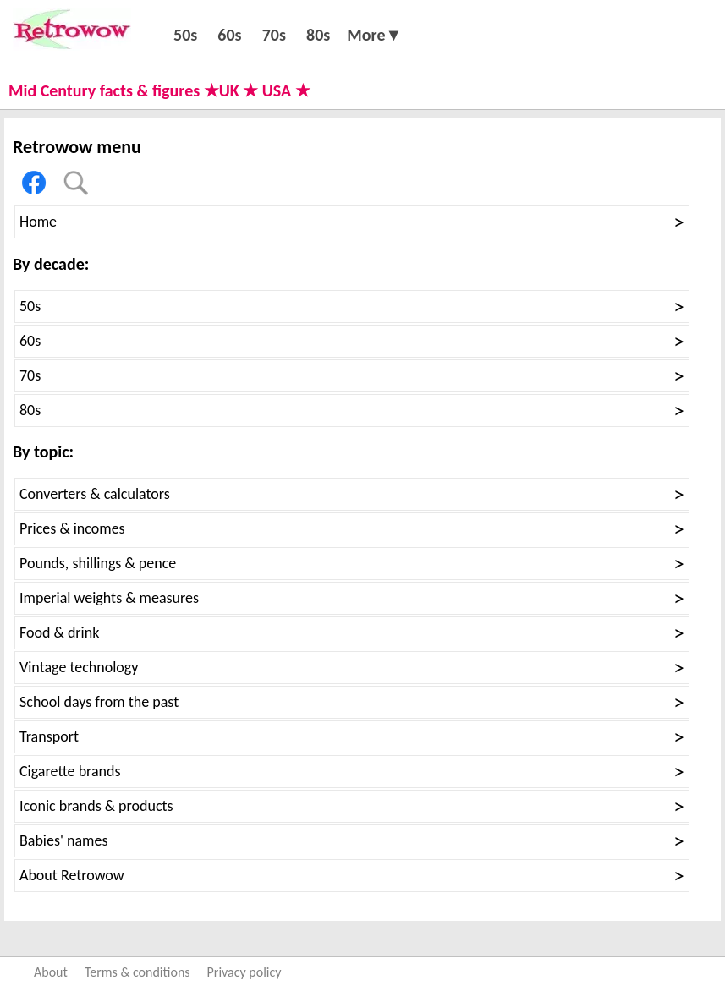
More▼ (374, 35)
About (51, 972)
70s (274, 35)
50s (185, 35)
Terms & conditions (137, 972)
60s (229, 35)
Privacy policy (244, 972)
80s (318, 35)
